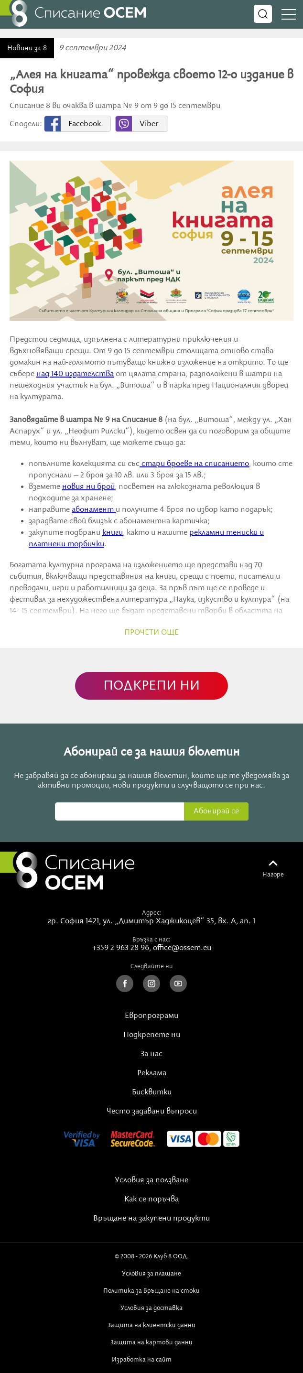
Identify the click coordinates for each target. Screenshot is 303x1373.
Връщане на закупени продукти (151, 1218)
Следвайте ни (151, 966)
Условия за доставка (151, 1308)
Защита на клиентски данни (151, 1325)
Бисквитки (152, 1092)
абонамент (94, 510)
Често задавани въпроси (152, 1111)
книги (112, 533)
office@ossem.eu (182, 948)
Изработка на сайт (151, 1359)
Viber (149, 124)
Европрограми (151, 1016)
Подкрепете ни (151, 1035)
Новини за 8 (27, 48)
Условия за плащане (151, 1273)
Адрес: (152, 913)
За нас (151, 1054)
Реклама (151, 1073)
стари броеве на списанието (194, 464)
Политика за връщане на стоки (151, 1291)
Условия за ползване (151, 1180)
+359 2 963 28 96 (120, 948)
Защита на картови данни (151, 1342)
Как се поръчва (151, 1199)
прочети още (151, 633)
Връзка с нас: (151, 939)
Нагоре (273, 874)
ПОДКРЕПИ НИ (151, 686)
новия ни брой (88, 487)
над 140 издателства (75, 374)
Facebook (84, 124)
